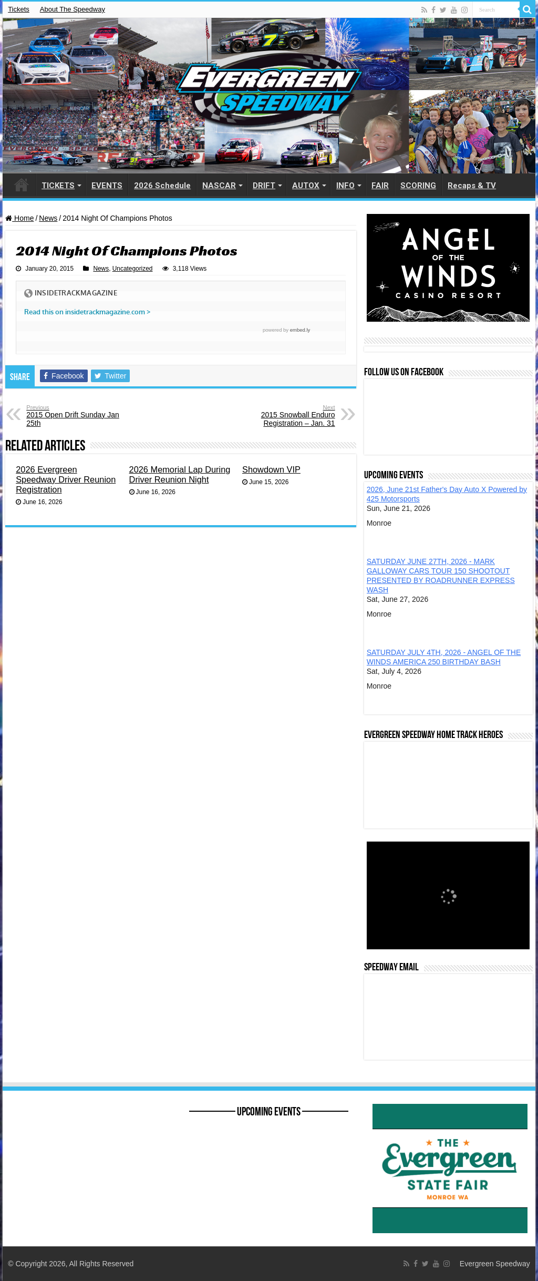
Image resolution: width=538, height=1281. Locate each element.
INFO (345, 185)
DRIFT (264, 185)
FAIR (380, 185)
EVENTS (106, 185)
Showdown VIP (271, 469)
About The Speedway (72, 9)
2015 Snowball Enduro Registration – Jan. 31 (281, 415)
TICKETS (58, 185)
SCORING (418, 185)
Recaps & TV (472, 185)
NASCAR (219, 185)
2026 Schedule (162, 185)
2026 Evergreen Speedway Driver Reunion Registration (66, 479)
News (48, 218)
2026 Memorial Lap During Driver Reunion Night (180, 474)
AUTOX (305, 185)
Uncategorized (132, 268)
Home (19, 218)
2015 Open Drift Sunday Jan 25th (80, 415)
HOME (21, 184)
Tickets (18, 9)
